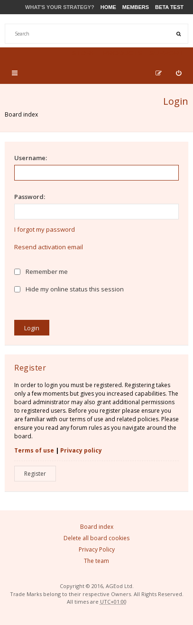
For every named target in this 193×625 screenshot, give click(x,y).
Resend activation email (48, 247)
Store (84, 53)
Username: (30, 158)
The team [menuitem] (96, 561)
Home (108, 7)
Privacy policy (81, 450)
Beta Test (169, 7)
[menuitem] (178, 73)
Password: (29, 196)
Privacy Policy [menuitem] (97, 549)
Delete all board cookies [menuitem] (96, 538)
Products (122, 53)
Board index (21, 114)
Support (166, 53)
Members (135, 7)
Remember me (41, 271)
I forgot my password (44, 229)
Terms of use (34, 450)
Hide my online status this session (69, 289)
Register (35, 474)
